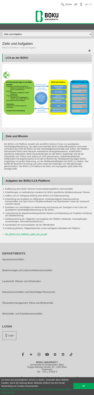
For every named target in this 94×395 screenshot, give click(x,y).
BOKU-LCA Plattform (10, 48)
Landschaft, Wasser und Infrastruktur (21, 281)
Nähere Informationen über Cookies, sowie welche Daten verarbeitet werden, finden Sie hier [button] (36, 390)
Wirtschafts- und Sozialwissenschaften (22, 314)
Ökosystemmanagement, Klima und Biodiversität (27, 303)
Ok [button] (83, 386)
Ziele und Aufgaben (28, 48)
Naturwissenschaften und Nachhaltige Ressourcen (28, 292)
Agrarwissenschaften (13, 259)
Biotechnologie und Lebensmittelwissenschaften (27, 270)
